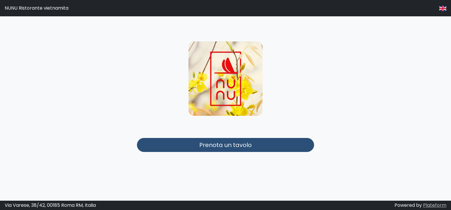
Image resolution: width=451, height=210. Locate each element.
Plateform (434, 205)
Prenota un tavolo (225, 145)
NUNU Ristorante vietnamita (36, 8)
